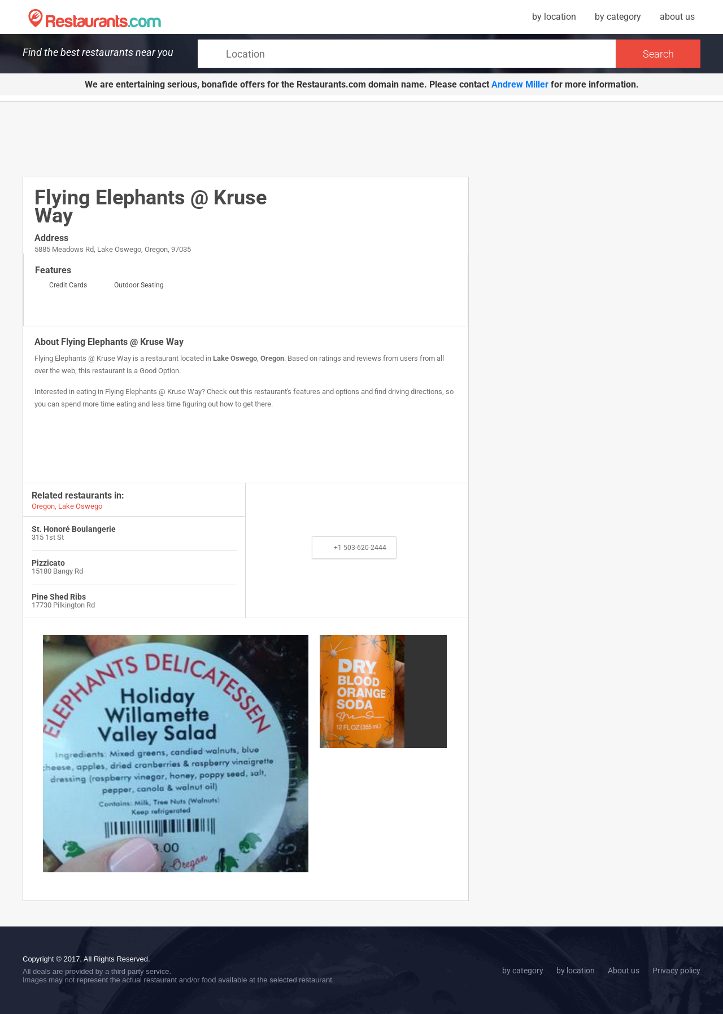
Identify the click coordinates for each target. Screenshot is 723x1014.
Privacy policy (676, 970)
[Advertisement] (245, 138)
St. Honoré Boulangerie (74, 529)
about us (677, 16)
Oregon (272, 358)
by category (618, 16)
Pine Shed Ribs (59, 596)
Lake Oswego (235, 358)
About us (623, 970)
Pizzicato (48, 562)
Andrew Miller (519, 84)
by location (554, 16)
